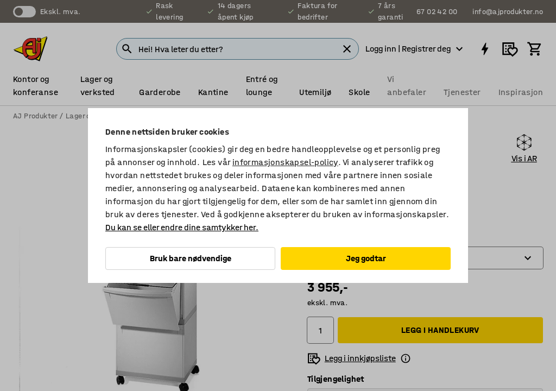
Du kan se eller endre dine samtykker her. (181, 227)
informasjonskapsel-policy (285, 162)
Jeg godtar (366, 258)
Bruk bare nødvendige (190, 258)
